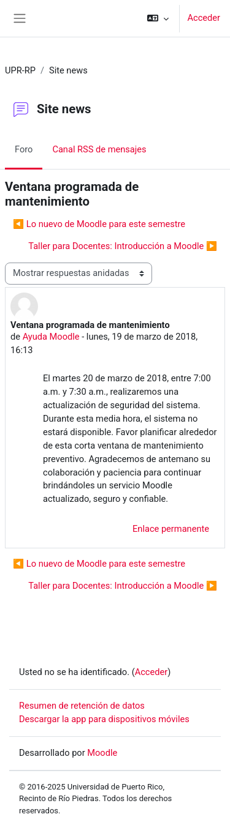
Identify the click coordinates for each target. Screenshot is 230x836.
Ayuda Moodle (51, 336)
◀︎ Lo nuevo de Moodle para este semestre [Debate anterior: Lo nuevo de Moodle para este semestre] (99, 224)
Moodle (102, 752)
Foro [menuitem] (24, 149)
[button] (158, 18)
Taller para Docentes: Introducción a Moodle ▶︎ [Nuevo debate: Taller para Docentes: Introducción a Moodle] (122, 246)
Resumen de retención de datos (82, 705)
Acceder (203, 17)
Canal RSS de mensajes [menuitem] (99, 149)
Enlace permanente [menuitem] (170, 528)
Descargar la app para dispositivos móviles (104, 719)
